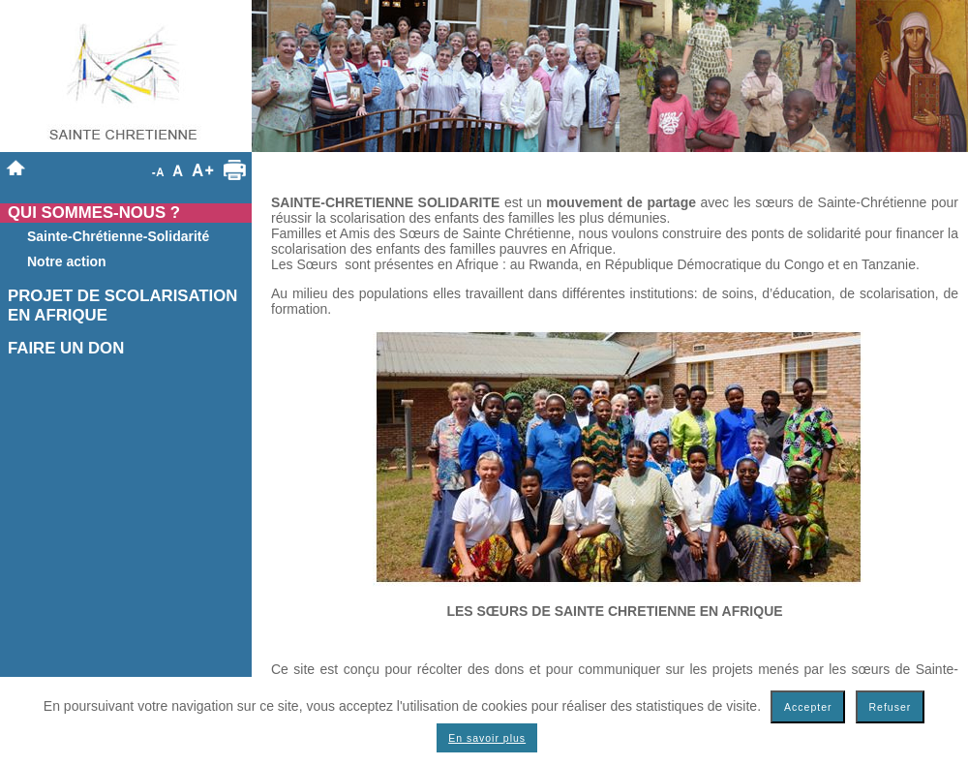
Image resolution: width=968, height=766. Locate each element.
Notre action (66, 261)
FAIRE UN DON (66, 348)
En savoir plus (487, 738)
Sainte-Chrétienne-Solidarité (118, 236)
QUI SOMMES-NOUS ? (94, 212)
